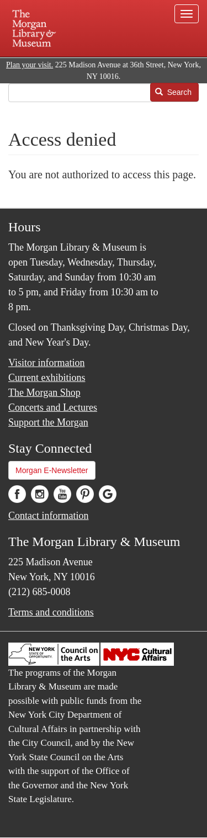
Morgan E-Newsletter (51, 470)
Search (173, 92)
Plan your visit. (29, 65)
